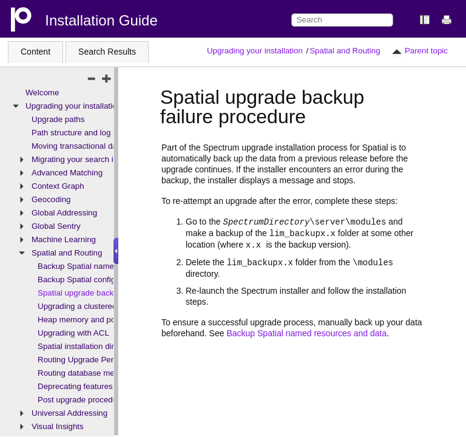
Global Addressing (64, 212)
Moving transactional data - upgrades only (106, 146)
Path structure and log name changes (99, 132)
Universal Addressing (69, 413)
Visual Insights (58, 426)
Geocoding (51, 199)
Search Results (107, 51)
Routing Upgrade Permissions (91, 359)
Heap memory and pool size (88, 319)
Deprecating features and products (100, 386)
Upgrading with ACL (73, 332)
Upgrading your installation (255, 50)
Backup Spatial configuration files (97, 279)
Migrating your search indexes (86, 159)
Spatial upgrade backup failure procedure (112, 292)
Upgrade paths (58, 119)
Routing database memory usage (97, 373)
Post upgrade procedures (83, 399)
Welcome (42, 92)
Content (35, 51)
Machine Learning (64, 239)
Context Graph (58, 186)
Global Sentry (56, 226)
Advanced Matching (67, 172)
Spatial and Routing (344, 50)
